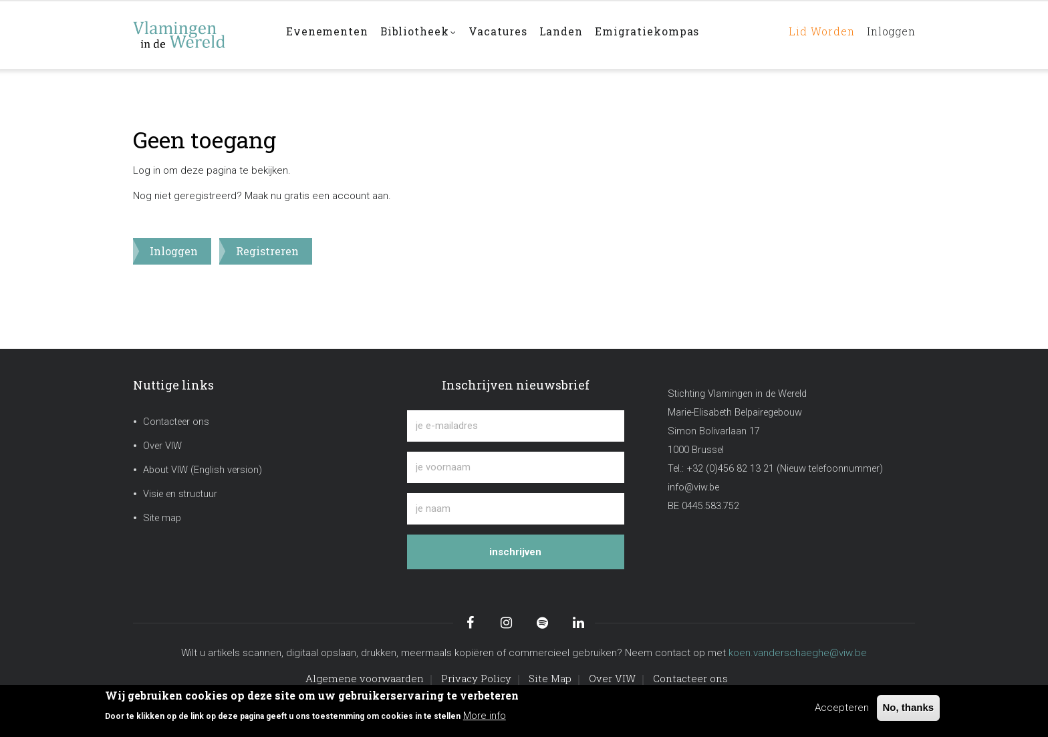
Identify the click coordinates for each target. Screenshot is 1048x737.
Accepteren (842, 708)
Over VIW (162, 446)
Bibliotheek (422, 35)
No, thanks (908, 707)
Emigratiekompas (657, 34)
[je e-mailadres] (515, 426)
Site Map (550, 678)
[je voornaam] (515, 467)
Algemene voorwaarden (364, 678)
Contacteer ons (176, 422)
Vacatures (504, 34)
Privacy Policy (476, 678)
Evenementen (328, 34)
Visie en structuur (180, 494)
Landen (569, 34)
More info (484, 716)
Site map (162, 518)
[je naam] (515, 509)
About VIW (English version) (202, 470)
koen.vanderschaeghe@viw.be (798, 653)
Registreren (267, 251)
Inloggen (888, 34)
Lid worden (813, 34)
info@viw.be (693, 487)
